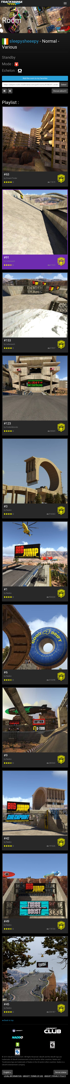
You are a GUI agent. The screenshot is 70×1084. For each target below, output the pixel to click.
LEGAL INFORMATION (13, 1076)
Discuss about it (59, 91)
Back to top (8, 1020)
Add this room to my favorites (35, 78)
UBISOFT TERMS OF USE (33, 1076)
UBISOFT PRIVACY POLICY (55, 1076)
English (7, 1072)
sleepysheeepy (24, 41)
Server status (60, 1072)
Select (63, 85)
